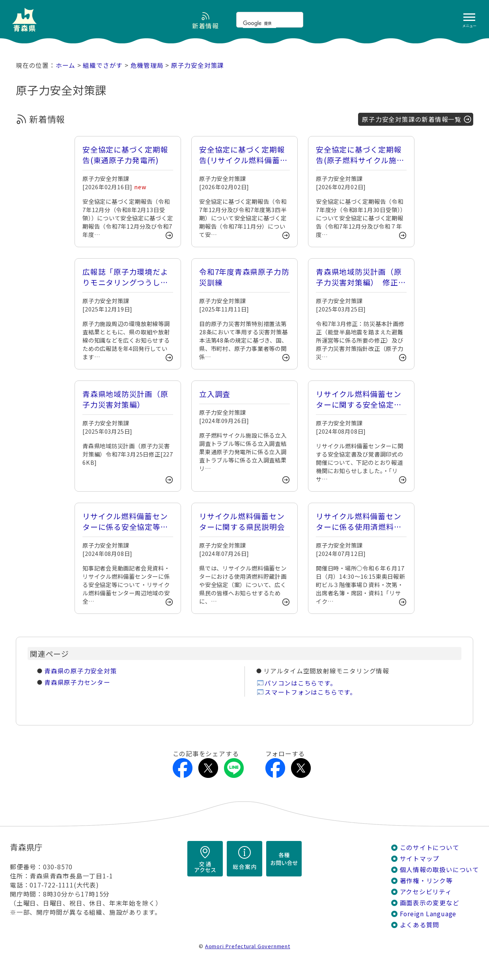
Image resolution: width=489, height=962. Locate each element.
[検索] (259, 23)
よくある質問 (420, 924)
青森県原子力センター (77, 682)
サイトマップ (420, 858)
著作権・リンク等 (426, 880)
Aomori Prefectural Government (247, 946)
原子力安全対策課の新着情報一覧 (411, 119)
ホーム (65, 65)
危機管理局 (147, 65)
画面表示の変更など (429, 902)
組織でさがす (103, 65)
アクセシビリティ (426, 891)
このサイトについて (429, 847)
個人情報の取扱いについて (439, 869)
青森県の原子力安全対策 (80, 670)
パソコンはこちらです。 (301, 683)
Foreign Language (428, 913)
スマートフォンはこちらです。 (310, 692)
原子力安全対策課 (197, 65)
